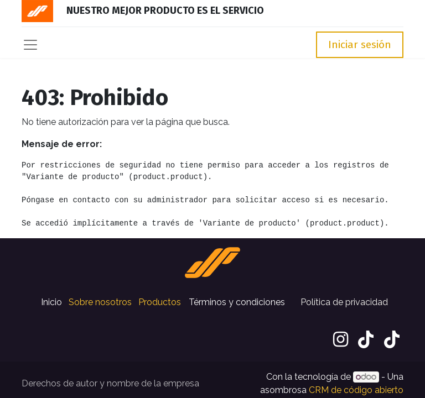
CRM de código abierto (356, 390)
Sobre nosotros (100, 302)
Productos (159, 302)
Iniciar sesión (359, 44)
